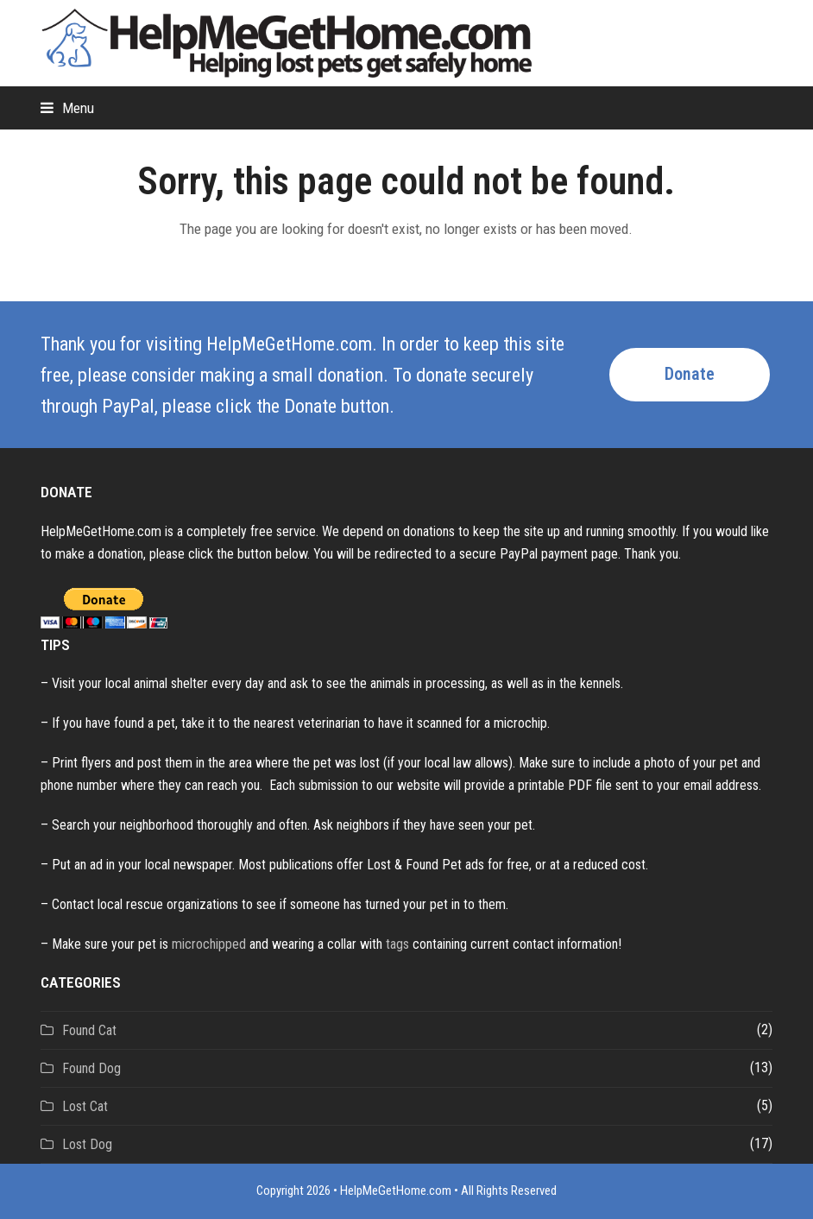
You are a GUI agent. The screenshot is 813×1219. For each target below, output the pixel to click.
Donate (690, 374)
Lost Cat (85, 1106)
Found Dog (91, 1068)
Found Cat (89, 1030)
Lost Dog (87, 1144)
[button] (67, 108)
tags (397, 944)
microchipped (209, 944)
